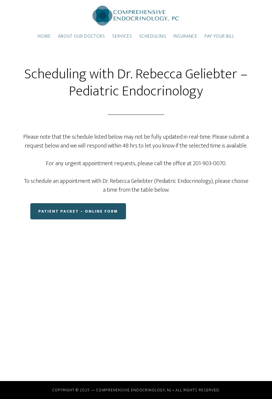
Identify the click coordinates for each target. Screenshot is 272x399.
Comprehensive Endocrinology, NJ (133, 390)
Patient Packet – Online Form (78, 211)
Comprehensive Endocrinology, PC (136, 15)
